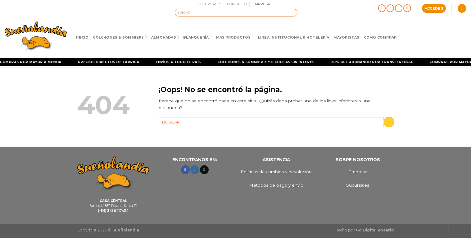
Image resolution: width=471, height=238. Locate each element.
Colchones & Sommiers (120, 37)
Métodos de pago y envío (276, 185)
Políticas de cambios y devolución (276, 171)
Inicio (82, 37)
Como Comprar (380, 37)
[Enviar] (293, 12)
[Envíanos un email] (399, 8)
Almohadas (165, 37)
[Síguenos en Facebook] (382, 8)
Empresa (357, 171)
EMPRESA (261, 4)
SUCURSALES (209, 4)
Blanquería (197, 37)
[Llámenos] (407, 8)
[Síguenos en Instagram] (390, 8)
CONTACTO (237, 4)
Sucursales (357, 185)
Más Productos (235, 37)
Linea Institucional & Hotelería (293, 37)
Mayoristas (346, 37)
